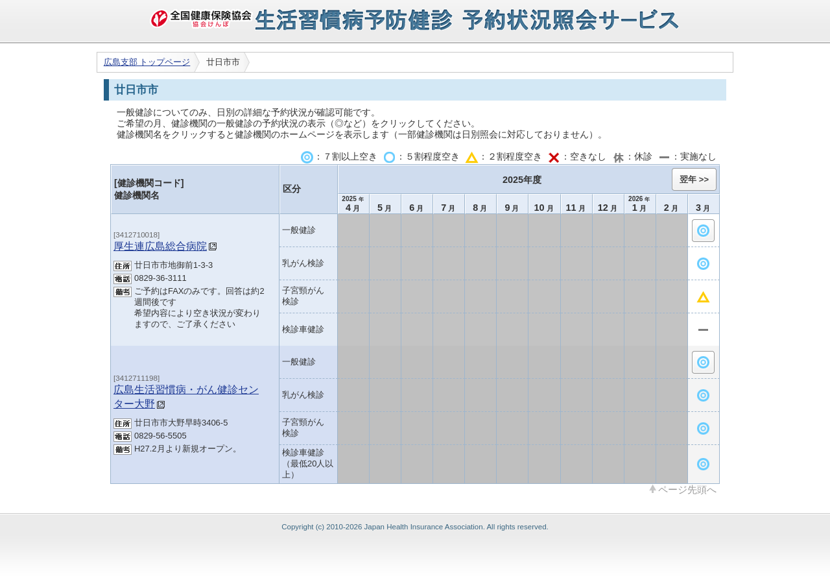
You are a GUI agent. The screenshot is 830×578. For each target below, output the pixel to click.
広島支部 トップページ (147, 62)
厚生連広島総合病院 (160, 246)
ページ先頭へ (687, 489)
